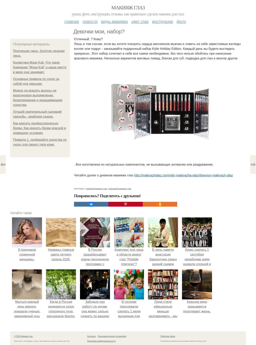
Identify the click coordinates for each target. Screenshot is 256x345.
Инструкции (162, 21)
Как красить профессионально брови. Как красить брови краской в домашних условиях (39, 128)
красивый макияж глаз (119, 188)
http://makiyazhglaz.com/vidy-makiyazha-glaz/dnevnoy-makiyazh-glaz (183, 175)
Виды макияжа (114, 21)
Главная (71, 21)
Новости (90, 21)
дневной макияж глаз (96, 188)
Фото (181, 21)
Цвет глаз (140, 21)
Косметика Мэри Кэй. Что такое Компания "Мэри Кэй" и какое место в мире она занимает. (39, 67)
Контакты (91, 336)
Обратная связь (167, 336)
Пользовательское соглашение (112, 336)
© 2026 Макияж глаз (23, 336)
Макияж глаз (128, 8)
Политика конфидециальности (101, 341)
